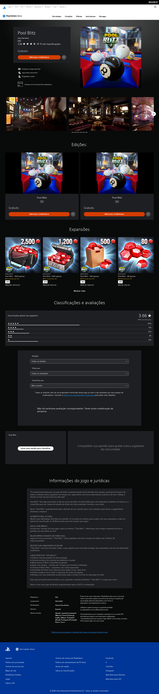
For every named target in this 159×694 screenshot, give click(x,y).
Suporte (62, 7)
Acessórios (37, 7)
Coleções (68, 14)
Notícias (47, 7)
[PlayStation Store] (13, 14)
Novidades (56, 14)
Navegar (102, 14)
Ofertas (79, 14)
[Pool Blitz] (36, 111)
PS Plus (28, 7)
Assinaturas (91, 14)
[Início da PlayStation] (4, 6)
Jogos (9, 7)
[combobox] (79, 359)
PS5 (16, 7)
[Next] (154, 111)
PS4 (21, 7)
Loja (55, 7)
